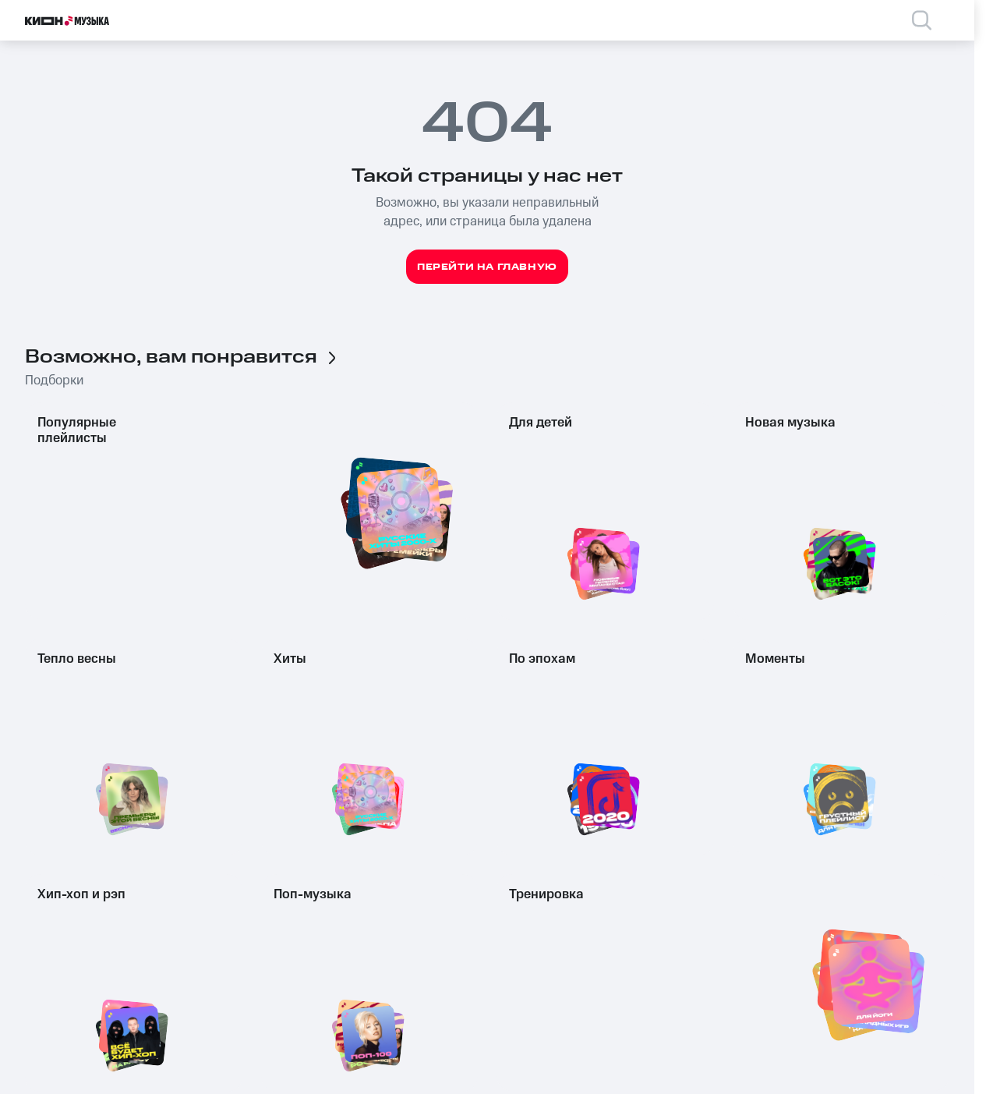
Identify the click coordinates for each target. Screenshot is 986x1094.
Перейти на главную (487, 267)
